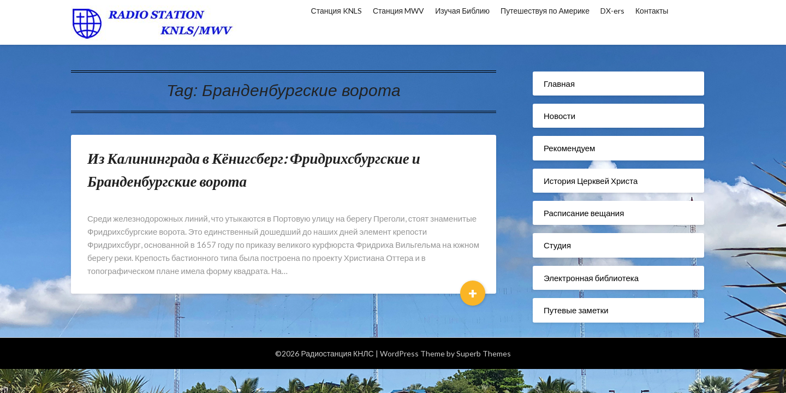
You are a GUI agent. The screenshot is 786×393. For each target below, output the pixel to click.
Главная (559, 83)
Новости (559, 116)
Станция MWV (398, 10)
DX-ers (612, 10)
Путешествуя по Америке (545, 10)
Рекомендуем (569, 148)
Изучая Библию (462, 10)
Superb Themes (483, 353)
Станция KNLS (336, 10)
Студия (557, 245)
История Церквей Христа (591, 181)
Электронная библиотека (591, 278)
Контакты (651, 10)
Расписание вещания (584, 213)
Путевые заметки (576, 310)
